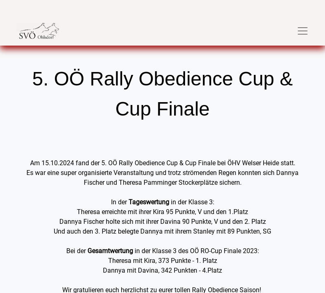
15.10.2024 (57, 163)
